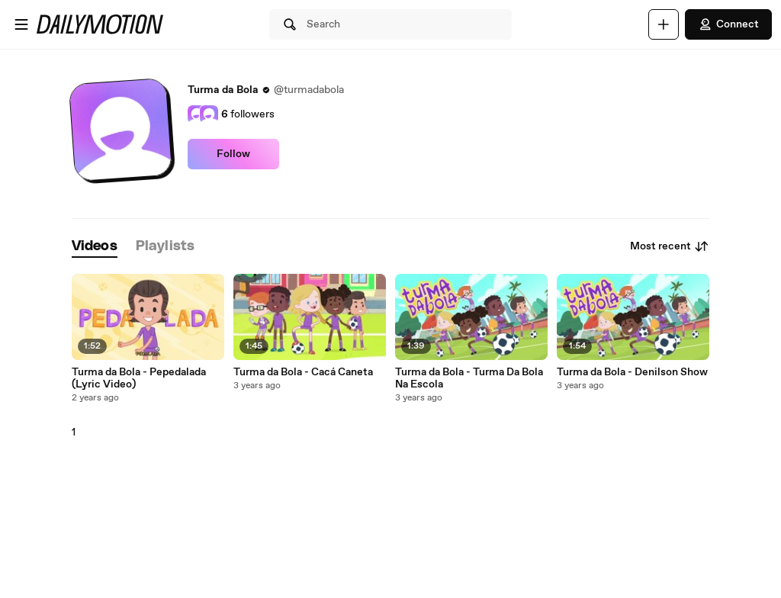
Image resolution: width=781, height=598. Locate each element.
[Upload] (663, 24)
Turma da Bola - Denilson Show (632, 372)
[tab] (94, 246)
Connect (728, 24)
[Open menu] (21, 24)
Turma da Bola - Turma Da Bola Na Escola (469, 378)
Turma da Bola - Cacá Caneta (303, 372)
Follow (233, 154)
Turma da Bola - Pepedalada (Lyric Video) (139, 378)
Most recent (669, 246)
